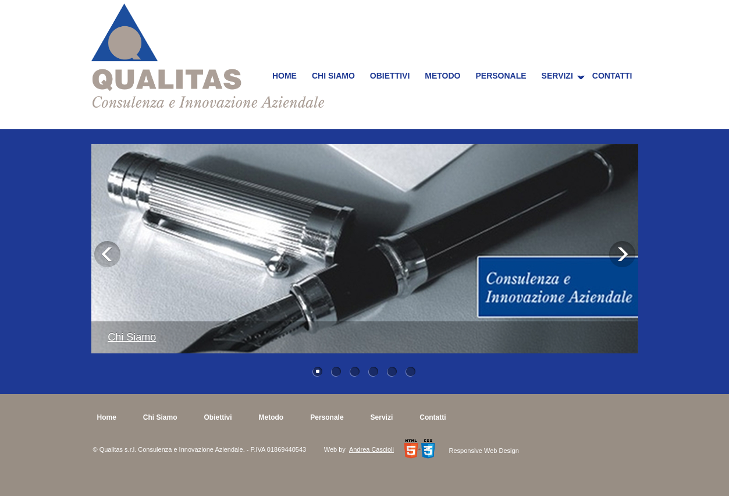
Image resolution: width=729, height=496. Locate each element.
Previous (107, 254)
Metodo (442, 75)
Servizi (557, 75)
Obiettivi (390, 75)
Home (284, 75)
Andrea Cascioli (371, 449)
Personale (500, 75)
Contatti (612, 75)
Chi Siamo (333, 75)
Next (622, 254)
